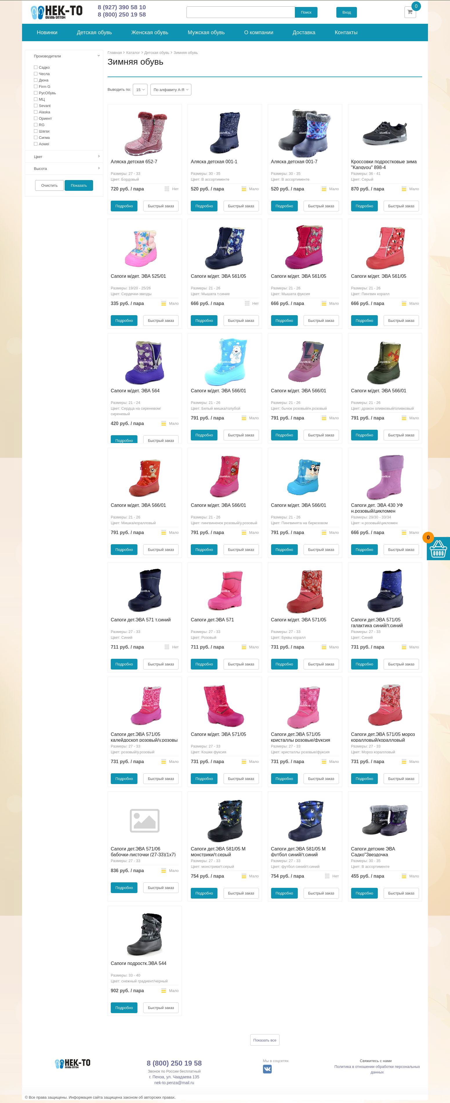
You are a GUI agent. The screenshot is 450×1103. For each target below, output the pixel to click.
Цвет (38, 159)
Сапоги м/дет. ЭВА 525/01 (138, 279)
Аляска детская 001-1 (214, 164)
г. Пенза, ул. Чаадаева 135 (174, 1079)
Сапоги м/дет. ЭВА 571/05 (298, 622)
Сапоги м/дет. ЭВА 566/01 (218, 393)
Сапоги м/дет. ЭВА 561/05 (218, 279)
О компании (258, 35)
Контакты (346, 35)
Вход (346, 14)
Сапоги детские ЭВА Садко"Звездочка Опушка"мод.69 (373, 857)
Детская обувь (94, 35)
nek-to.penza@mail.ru (174, 1085)
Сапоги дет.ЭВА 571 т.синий (141, 622)
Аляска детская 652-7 (134, 164)
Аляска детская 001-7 (294, 164)
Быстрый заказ (161, 209)
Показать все (264, 1043)
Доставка (304, 35)
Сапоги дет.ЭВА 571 (212, 622)
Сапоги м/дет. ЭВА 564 (135, 393)
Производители (47, 59)
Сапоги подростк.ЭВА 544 (138, 966)
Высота (40, 171)
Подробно (124, 209)
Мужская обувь (206, 35)
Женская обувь (149, 35)
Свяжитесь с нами (376, 1064)
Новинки (47, 35)
